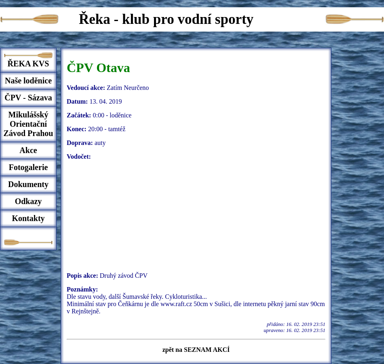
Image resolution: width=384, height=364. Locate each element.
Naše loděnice (28, 80)
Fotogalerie (28, 167)
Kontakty (28, 218)
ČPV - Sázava (28, 97)
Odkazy (28, 201)
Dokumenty (28, 184)
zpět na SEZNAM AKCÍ (196, 349)
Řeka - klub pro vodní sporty (166, 19)
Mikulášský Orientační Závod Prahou (28, 124)
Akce (28, 150)
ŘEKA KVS (28, 63)
